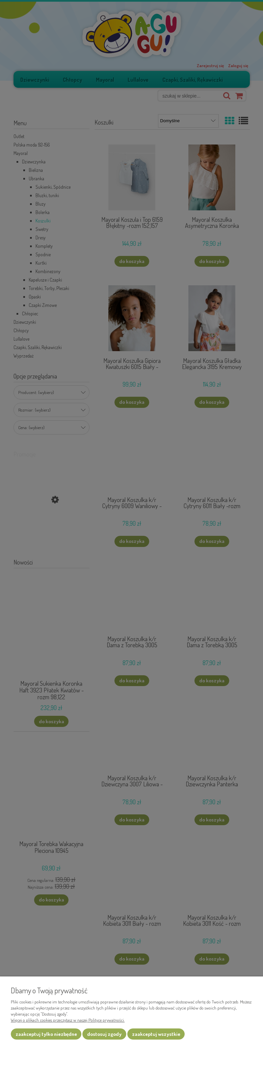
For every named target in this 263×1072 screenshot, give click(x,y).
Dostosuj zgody (104, 1034)
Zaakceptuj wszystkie (156, 1034)
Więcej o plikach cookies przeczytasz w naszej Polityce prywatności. (68, 1020)
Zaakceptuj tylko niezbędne (46, 1034)
